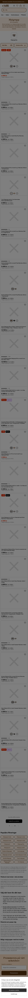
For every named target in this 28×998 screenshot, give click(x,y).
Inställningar (14, 994)
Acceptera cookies (14, 990)
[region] (14, 987)
